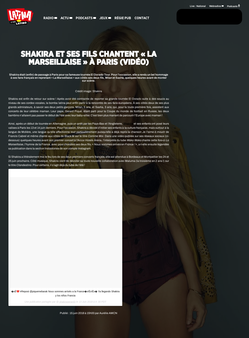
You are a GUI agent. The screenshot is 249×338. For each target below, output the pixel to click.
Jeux (103, 18)
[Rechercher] (167, 16)
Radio (48, 18)
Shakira (128, 123)
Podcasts (84, 18)
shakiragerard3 (67, 301)
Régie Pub (122, 18)
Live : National (198, 6)
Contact (142, 18)
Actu (65, 18)
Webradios (215, 6)
